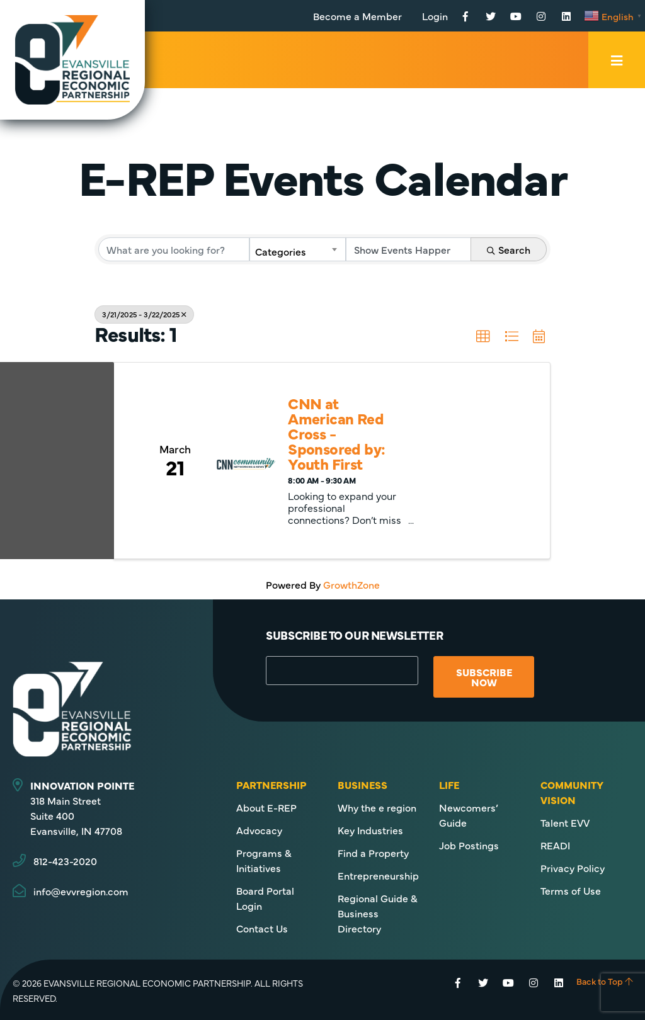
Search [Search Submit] (508, 249)
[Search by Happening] (408, 249)
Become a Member (357, 16)
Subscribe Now (484, 677)
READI (555, 845)
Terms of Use (570, 890)
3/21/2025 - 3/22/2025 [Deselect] (144, 314)
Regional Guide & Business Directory (378, 913)
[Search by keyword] (173, 249)
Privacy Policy (572, 868)
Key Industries (370, 830)
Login (435, 16)
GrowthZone (351, 584)
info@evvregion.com (80, 891)
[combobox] (297, 249)
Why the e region (377, 807)
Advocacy (259, 830)
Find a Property (373, 852)
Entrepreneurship (378, 875)
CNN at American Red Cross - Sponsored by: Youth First (336, 433)
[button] (483, 336)
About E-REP (266, 807)
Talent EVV (565, 822)
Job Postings (469, 845)
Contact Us (262, 928)
